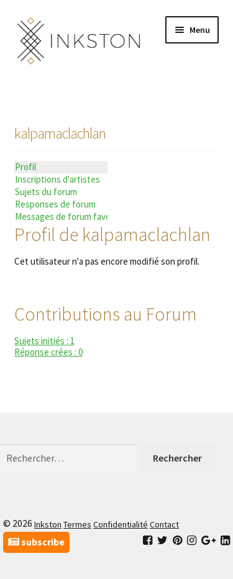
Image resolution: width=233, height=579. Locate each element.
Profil (25, 167)
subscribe (36, 542)
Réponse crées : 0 (48, 352)
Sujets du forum (46, 192)
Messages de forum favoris (61, 216)
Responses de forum (55, 204)
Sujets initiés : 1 (44, 341)
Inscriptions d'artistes (57, 179)
